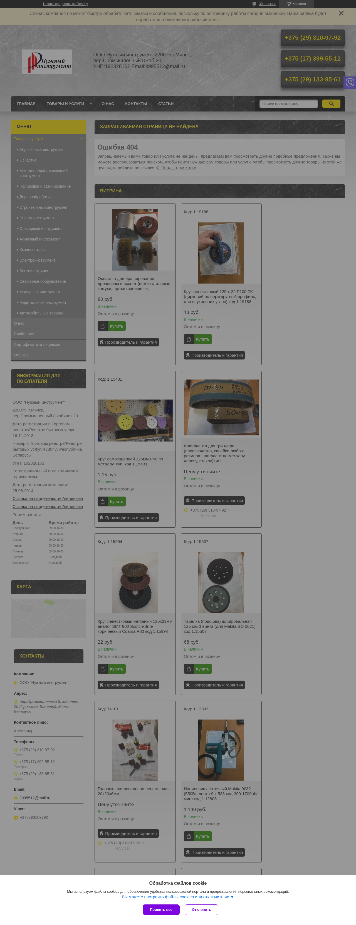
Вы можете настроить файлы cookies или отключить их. (176, 897)
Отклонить (202, 909)
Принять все (161, 909)
